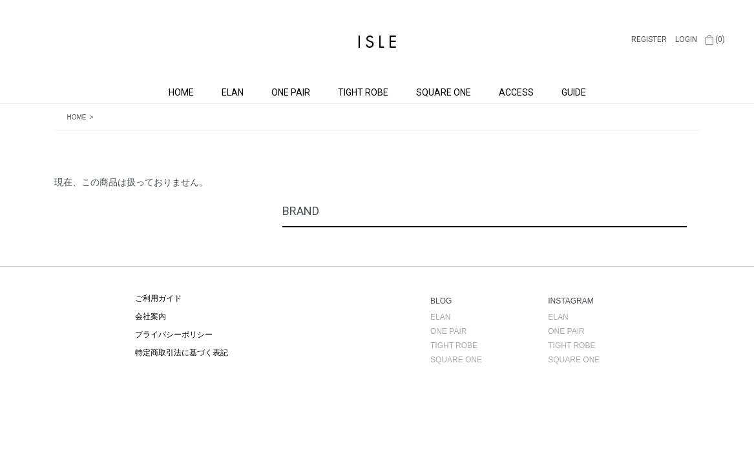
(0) (715, 39)
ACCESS (516, 92)
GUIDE (573, 92)
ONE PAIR (290, 92)
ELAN (233, 92)
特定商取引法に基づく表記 (181, 352)
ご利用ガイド (158, 298)
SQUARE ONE (443, 92)
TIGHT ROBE (363, 92)
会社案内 (150, 316)
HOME (181, 92)
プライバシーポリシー (174, 334)
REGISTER (649, 39)
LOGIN (686, 39)
